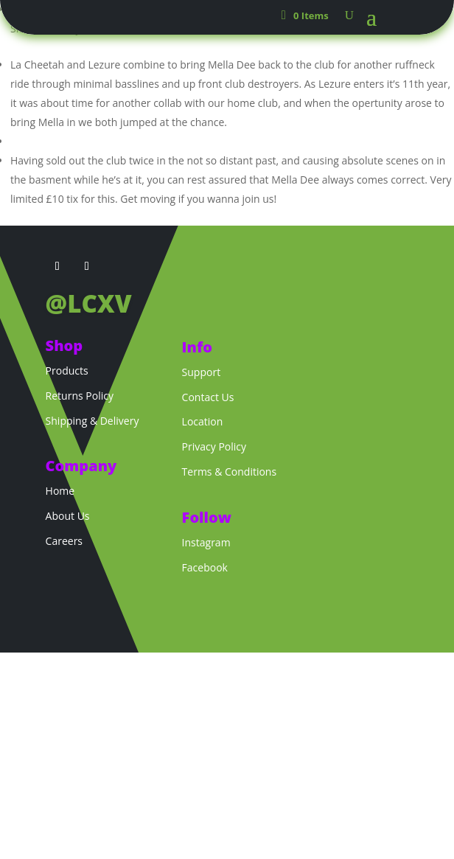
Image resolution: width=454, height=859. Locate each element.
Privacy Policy (214, 446)
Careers (64, 541)
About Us (68, 516)
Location (202, 421)
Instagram (206, 542)
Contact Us (208, 397)
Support (201, 372)
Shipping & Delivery (92, 421)
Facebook (205, 567)
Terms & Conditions (229, 472)
